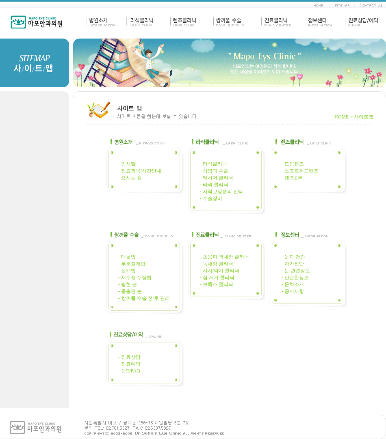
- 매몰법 (127, 257)
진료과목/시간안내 (141, 171)
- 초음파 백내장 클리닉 (224, 257)
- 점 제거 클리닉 (217, 277)
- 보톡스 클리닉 (216, 284)
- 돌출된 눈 (130, 291)
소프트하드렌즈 (301, 171)
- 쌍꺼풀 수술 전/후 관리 (144, 298)
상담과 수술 (215, 171)
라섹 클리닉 (215, 184)
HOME (341, 117)
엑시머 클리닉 (218, 178)
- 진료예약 (129, 364)
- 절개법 (127, 270)
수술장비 (212, 198)
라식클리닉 (215, 164)
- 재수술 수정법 (135, 277)
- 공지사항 (293, 291)
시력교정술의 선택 (223, 191)
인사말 (128, 164)
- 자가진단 (293, 264)
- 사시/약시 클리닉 (219, 270)
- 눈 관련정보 (296, 270)
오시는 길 (131, 178)
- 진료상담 (129, 357)
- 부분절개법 (131, 264)
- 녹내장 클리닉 (216, 264)
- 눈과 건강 (293, 257)
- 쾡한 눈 (127, 284)
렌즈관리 (294, 178)
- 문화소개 (293, 284)
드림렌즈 (294, 164)
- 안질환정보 (295, 277)
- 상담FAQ (129, 371)
